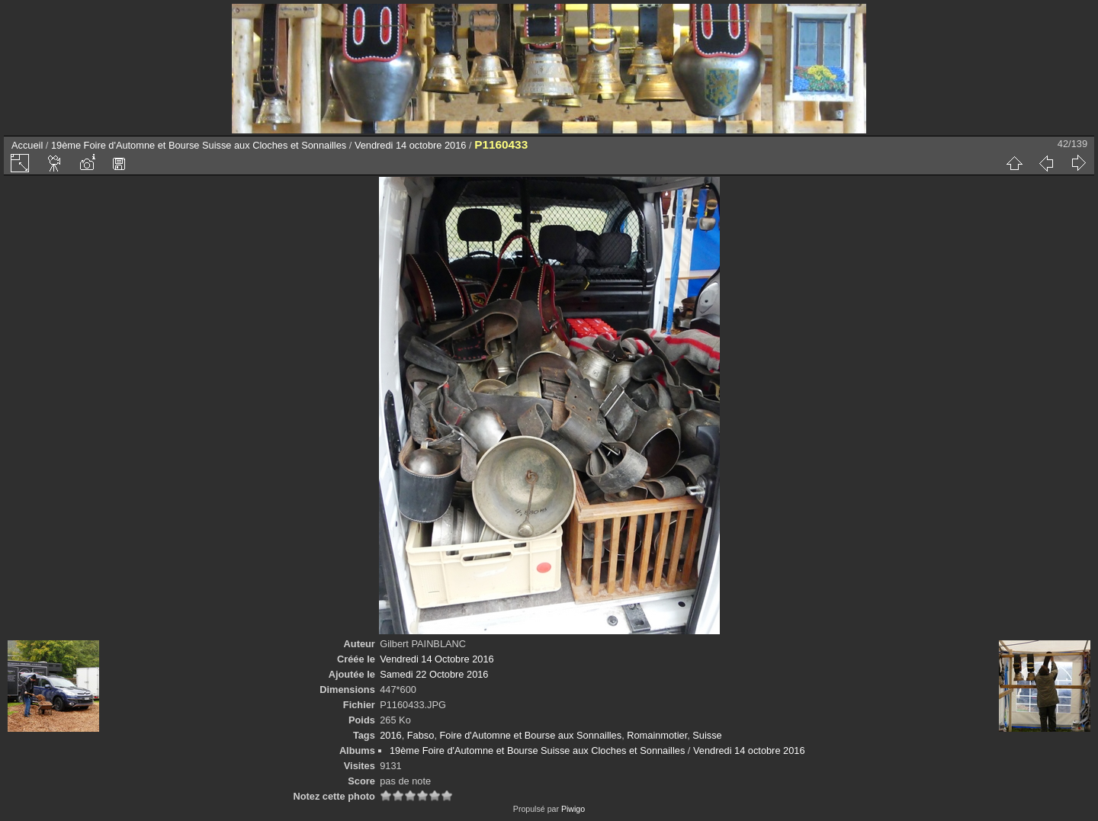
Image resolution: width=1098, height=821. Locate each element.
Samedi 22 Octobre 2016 (434, 674)
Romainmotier (657, 735)
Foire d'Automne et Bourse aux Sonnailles (531, 735)
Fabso (421, 735)
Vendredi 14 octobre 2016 (411, 145)
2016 (390, 735)
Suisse (706, 735)
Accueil (27, 145)
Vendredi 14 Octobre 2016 (436, 659)
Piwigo (573, 808)
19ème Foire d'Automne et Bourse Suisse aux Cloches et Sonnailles (198, 145)
